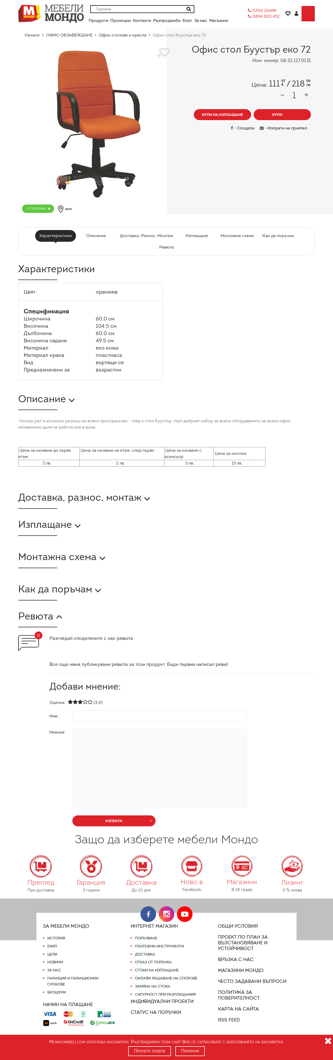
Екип (52, 946)
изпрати (128, 820)
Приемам (191, 1050)
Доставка (144, 954)
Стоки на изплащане (156, 970)
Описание (96, 235)
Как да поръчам (276, 235)
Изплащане (196, 235)
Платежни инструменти (159, 946)
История (56, 938)
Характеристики (57, 235)
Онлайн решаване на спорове (166, 978)
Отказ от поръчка (153, 962)
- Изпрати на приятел (284, 128)
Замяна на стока (152, 986)
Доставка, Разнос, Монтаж (146, 235)
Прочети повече (149, 1050)
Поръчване (146, 938)
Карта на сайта (237, 1009)
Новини (55, 962)
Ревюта (166, 247)
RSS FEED (229, 1019)
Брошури (56, 992)
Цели (52, 954)
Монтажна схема (236, 235)
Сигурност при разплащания (165, 994)
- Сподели (244, 128)
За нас (54, 970)
